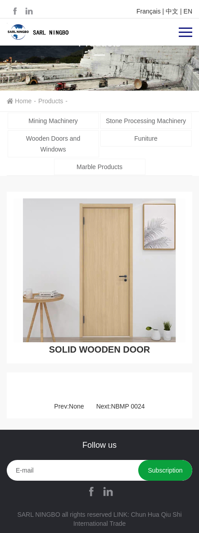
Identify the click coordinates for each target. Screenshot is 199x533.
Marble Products (99, 166)
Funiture (145, 138)
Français (148, 11)
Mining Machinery (53, 120)
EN (188, 11)
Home (23, 101)
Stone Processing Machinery (146, 120)
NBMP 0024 (128, 406)
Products (50, 101)
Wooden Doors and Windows (53, 144)
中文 (172, 11)
